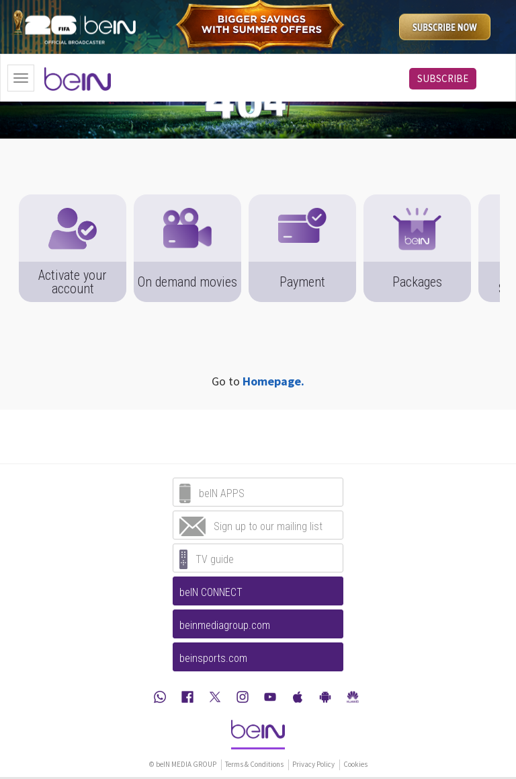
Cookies (355, 764)
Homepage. (273, 381)
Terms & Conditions (254, 764)
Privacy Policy (313, 764)
